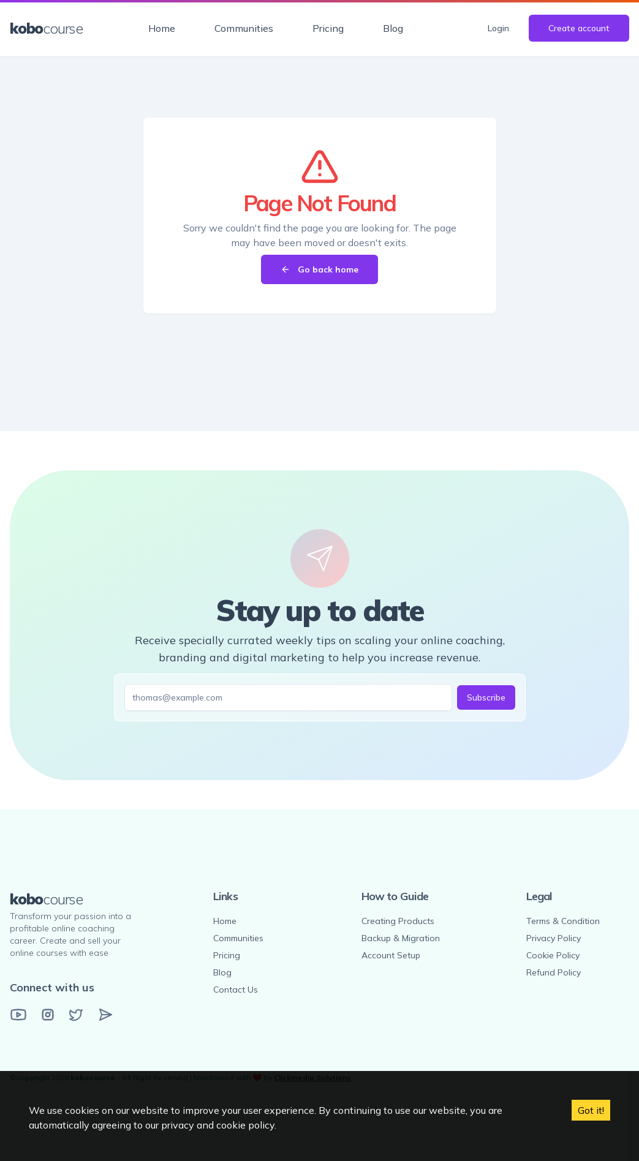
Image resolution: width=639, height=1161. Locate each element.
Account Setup (390, 955)
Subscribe (486, 697)
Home (161, 28)
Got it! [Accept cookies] (591, 1110)
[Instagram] (48, 1015)
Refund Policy (553, 972)
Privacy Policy (553, 938)
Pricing (328, 28)
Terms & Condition (563, 920)
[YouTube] (18, 1014)
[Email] (105, 1014)
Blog (393, 28)
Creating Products (397, 920)
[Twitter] (76, 1014)
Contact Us (235, 989)
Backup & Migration (400, 938)
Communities (243, 28)
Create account (579, 28)
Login (498, 28)
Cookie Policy (553, 955)
